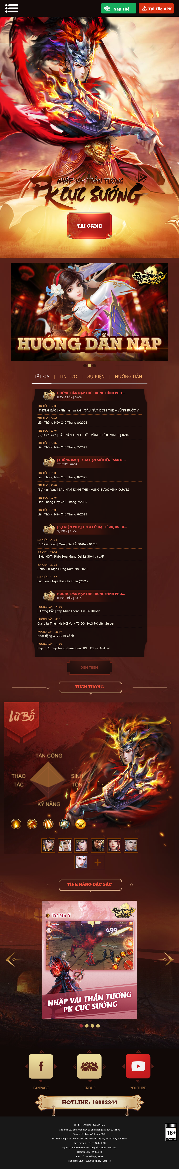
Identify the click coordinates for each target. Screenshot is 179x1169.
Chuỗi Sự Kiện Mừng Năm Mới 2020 (62, 569)
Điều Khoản (99, 1125)
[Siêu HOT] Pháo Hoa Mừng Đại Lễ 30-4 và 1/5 (71, 556)
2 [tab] (89, 365)
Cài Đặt (87, 1125)
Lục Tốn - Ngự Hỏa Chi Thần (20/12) (64, 581)
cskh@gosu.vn (96, 1156)
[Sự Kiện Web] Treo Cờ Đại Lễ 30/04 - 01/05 (92, 527)
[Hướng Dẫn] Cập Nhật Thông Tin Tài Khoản (69, 611)
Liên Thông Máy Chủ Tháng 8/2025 (62, 422)
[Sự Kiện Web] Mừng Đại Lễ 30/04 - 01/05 (67, 544)
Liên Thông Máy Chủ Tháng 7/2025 (62, 447)
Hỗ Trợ (77, 1125)
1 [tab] (85, 365)
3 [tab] (94, 365)
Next (165, 959)
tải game (89, 226)
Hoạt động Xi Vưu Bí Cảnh (56, 636)
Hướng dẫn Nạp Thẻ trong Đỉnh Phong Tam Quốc (92, 393)
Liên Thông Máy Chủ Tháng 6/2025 (62, 514)
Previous (13, 959)
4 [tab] (98, 1026)
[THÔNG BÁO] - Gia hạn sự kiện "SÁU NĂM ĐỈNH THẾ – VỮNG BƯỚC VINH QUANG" (90, 410)
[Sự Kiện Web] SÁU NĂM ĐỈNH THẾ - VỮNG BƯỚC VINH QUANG (83, 435)
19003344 (104, 1103)
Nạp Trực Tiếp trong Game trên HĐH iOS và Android (74, 648)
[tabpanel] (89, 312)
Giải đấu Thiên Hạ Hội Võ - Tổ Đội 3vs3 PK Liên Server (76, 623)
